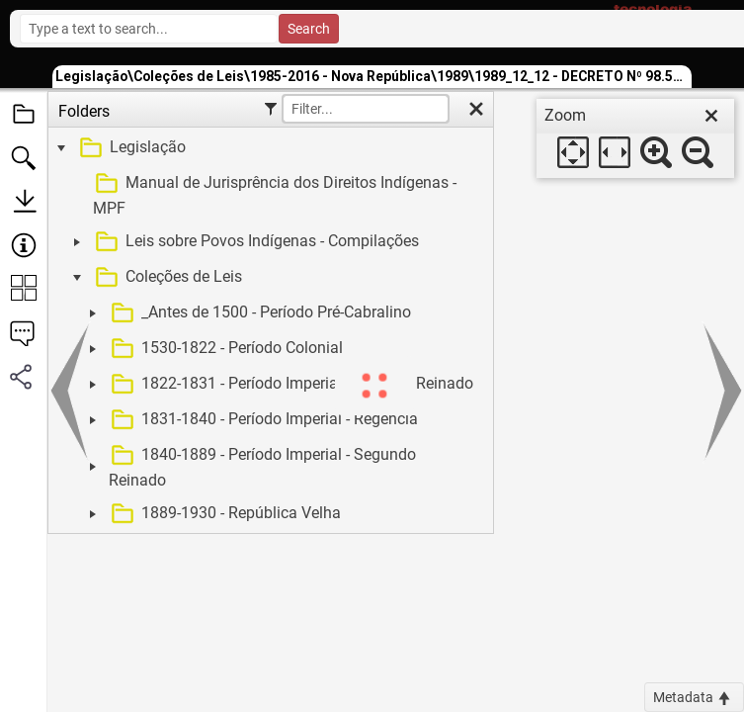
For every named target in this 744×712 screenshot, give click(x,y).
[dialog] (635, 138)
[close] (711, 116)
